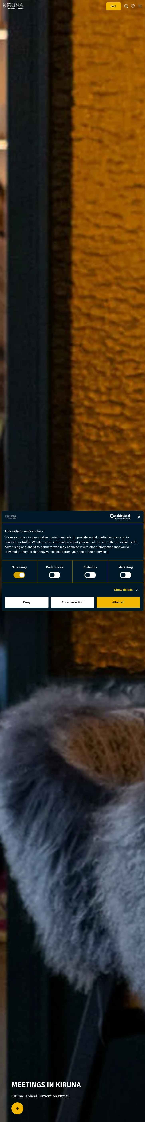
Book (113, 6)
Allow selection (72, 602)
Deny (27, 602)
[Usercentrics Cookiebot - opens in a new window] (112, 517)
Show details (123, 589)
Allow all (118, 602)
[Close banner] (139, 516)
